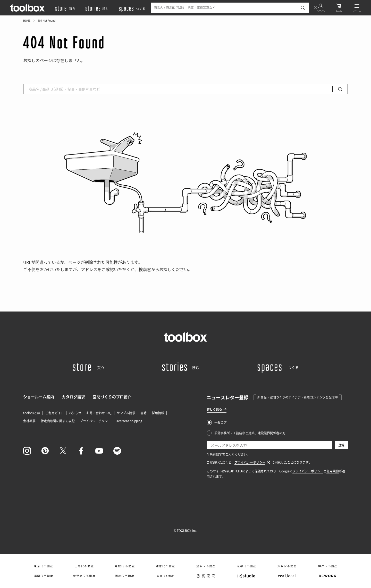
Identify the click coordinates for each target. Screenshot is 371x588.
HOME (26, 20)
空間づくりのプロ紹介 (112, 397)
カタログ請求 (73, 397)
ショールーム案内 (38, 397)
